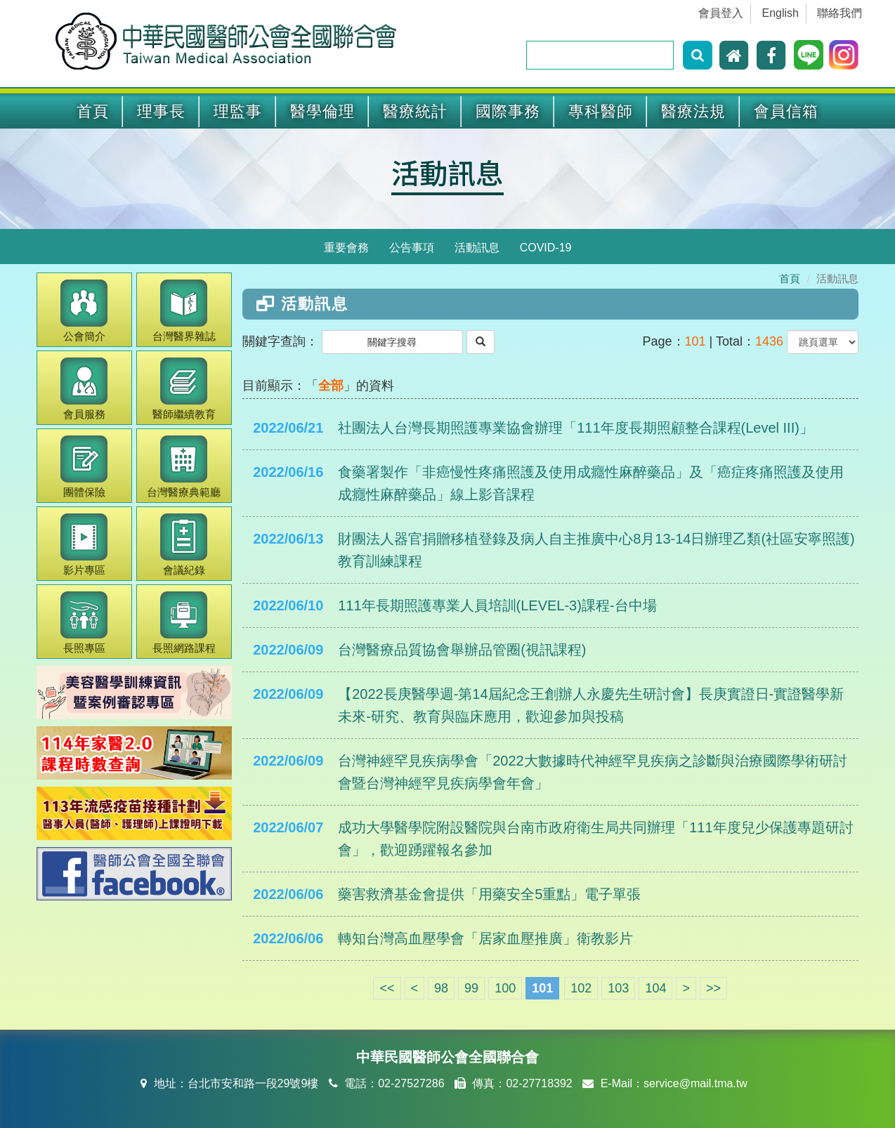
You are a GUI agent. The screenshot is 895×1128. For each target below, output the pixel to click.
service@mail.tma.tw (695, 1083)
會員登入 (720, 13)
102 (581, 988)
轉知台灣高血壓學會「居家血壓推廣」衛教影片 (485, 938)
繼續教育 (184, 389)
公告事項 (411, 248)
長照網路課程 (184, 622)
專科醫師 (600, 111)
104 (655, 988)
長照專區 (83, 622)
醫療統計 (415, 111)
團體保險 (83, 466)
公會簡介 (83, 311)
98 (441, 988)
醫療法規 (693, 111)
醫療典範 (184, 466)
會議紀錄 (183, 544)
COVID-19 (546, 248)
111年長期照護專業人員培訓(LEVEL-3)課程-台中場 (497, 605)
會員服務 (83, 389)
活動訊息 (447, 172)
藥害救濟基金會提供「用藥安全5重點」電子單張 (489, 894)
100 (505, 988)
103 (618, 988)
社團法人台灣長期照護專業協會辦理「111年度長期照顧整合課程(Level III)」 (576, 427)
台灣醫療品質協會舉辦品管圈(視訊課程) (462, 649)
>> (713, 988)
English (780, 13)
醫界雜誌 (184, 311)
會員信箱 (786, 111)
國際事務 (508, 111)
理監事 (238, 111)
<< (386, 988)
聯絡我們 (839, 13)
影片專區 (83, 544)
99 (471, 988)
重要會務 (346, 248)
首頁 (93, 111)
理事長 (161, 111)
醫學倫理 (322, 111)
